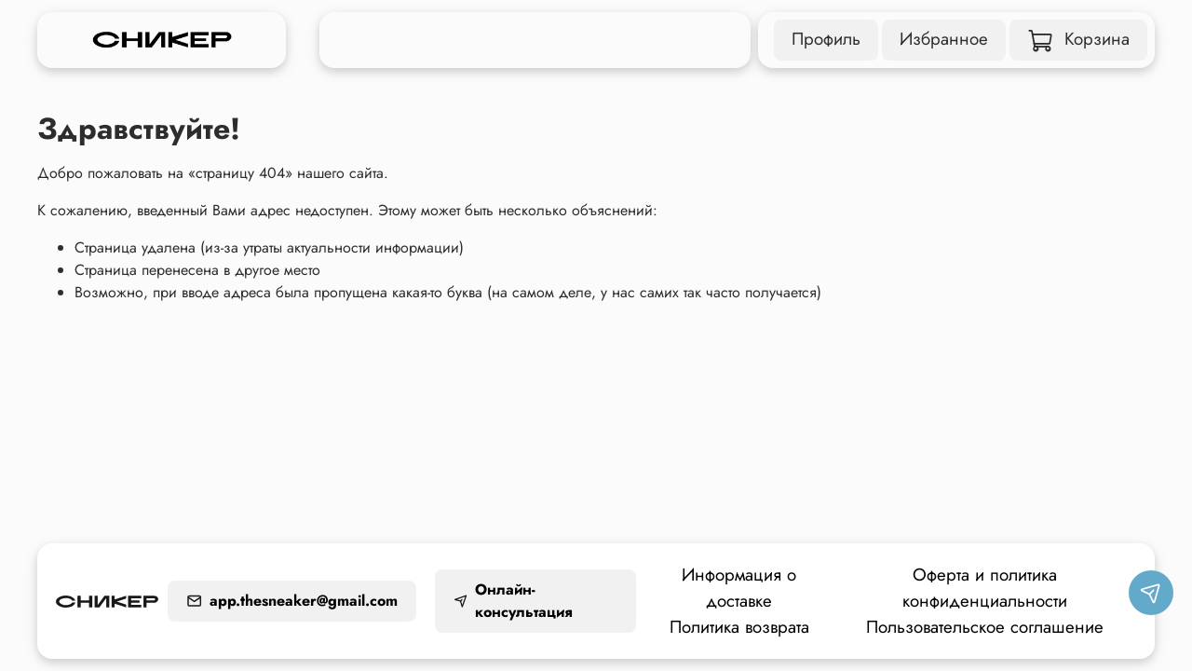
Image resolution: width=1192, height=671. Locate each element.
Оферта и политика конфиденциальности (984, 587)
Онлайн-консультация (513, 601)
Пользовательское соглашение (985, 626)
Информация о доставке (739, 587)
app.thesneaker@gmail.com (292, 600)
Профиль (826, 38)
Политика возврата (739, 626)
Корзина (1079, 39)
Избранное (944, 38)
